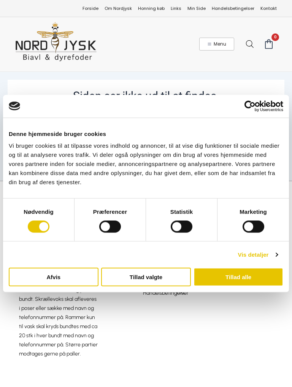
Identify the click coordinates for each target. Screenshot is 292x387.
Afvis (53, 277)
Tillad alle (238, 277)
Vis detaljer (253, 254)
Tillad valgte (146, 277)
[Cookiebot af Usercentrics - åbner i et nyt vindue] (250, 106)
